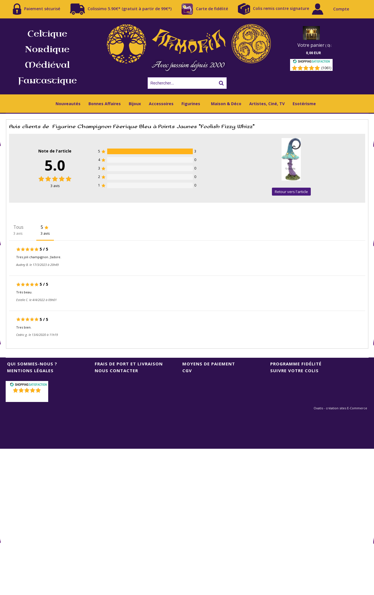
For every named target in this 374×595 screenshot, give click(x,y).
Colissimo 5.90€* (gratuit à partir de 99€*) (121, 9)
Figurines (190, 103)
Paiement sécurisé (36, 9)
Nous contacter (116, 370)
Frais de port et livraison (129, 364)
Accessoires (161, 103)
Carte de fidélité (204, 9)
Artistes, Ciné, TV (267, 103)
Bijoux (135, 103)
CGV (187, 370)
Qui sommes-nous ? (32, 364)
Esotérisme (304, 103)
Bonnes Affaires (104, 103)
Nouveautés (68, 103)
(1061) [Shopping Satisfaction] (326, 67)
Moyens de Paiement (208, 364)
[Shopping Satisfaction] (311, 62)
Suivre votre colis (294, 370)
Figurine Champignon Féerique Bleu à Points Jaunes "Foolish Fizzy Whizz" (153, 126)
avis (55, 185)
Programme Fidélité (296, 364)
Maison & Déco (226, 103)
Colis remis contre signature (273, 9)
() (27, 397)
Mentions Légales (30, 370)
